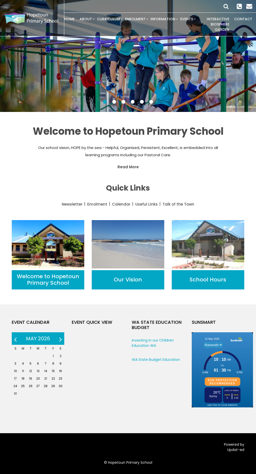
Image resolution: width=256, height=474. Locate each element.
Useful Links (146, 204)
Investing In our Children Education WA (153, 343)
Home (69, 19)
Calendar (121, 204)
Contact (243, 19)
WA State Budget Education (156, 359)
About (86, 19)
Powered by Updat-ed (234, 447)
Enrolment (135, 19)
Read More (128, 167)
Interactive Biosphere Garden (218, 24)
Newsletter (72, 204)
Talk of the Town (178, 204)
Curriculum (108, 19)
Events (186, 19)
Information (162, 19)
